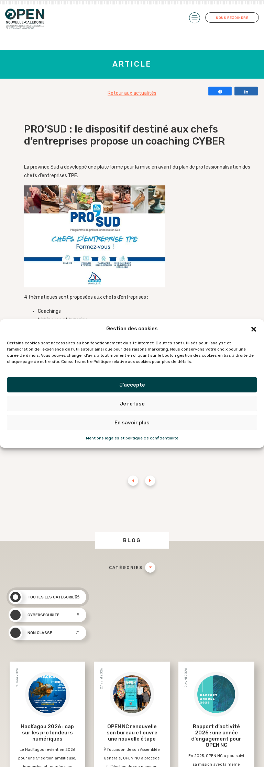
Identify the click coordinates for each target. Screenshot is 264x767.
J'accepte (132, 385)
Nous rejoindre (232, 18)
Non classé (44, 633)
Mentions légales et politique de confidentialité (132, 438)
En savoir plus (132, 423)
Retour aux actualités (132, 93)
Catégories (126, 567)
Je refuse (132, 404)
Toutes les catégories (44, 597)
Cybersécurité (44, 615)
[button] (253, 328)
